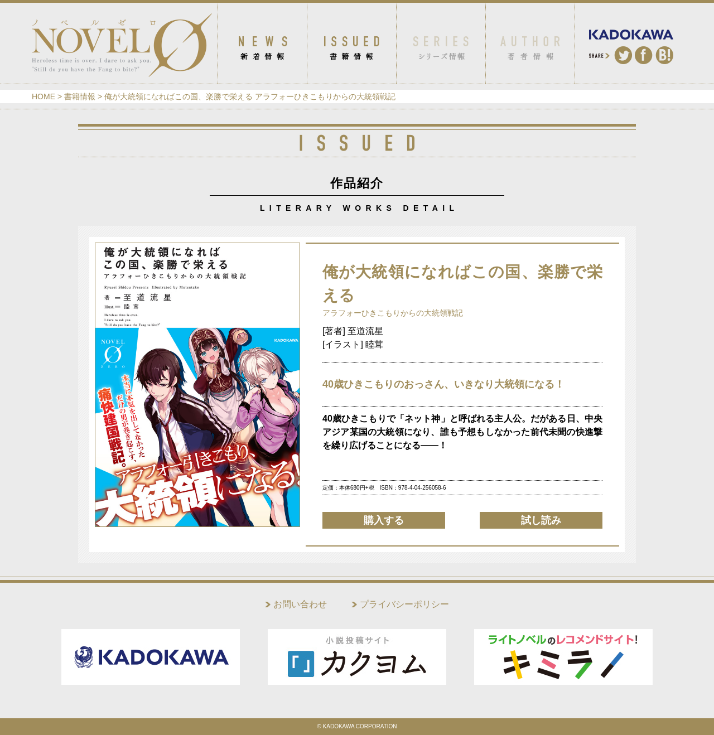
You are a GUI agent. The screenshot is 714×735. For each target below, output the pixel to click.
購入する (384, 520)
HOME (43, 96)
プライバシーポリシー (404, 604)
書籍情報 (79, 96)
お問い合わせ (300, 604)
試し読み (541, 520)
